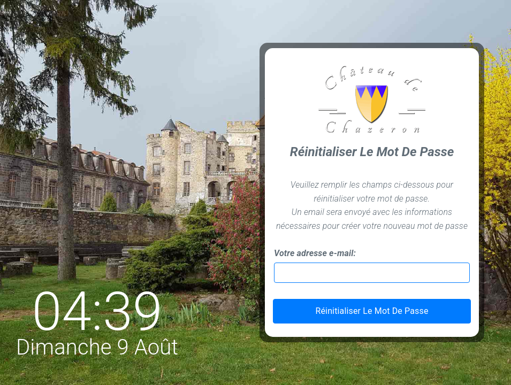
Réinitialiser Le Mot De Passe (371, 311)
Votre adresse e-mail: (315, 253)
